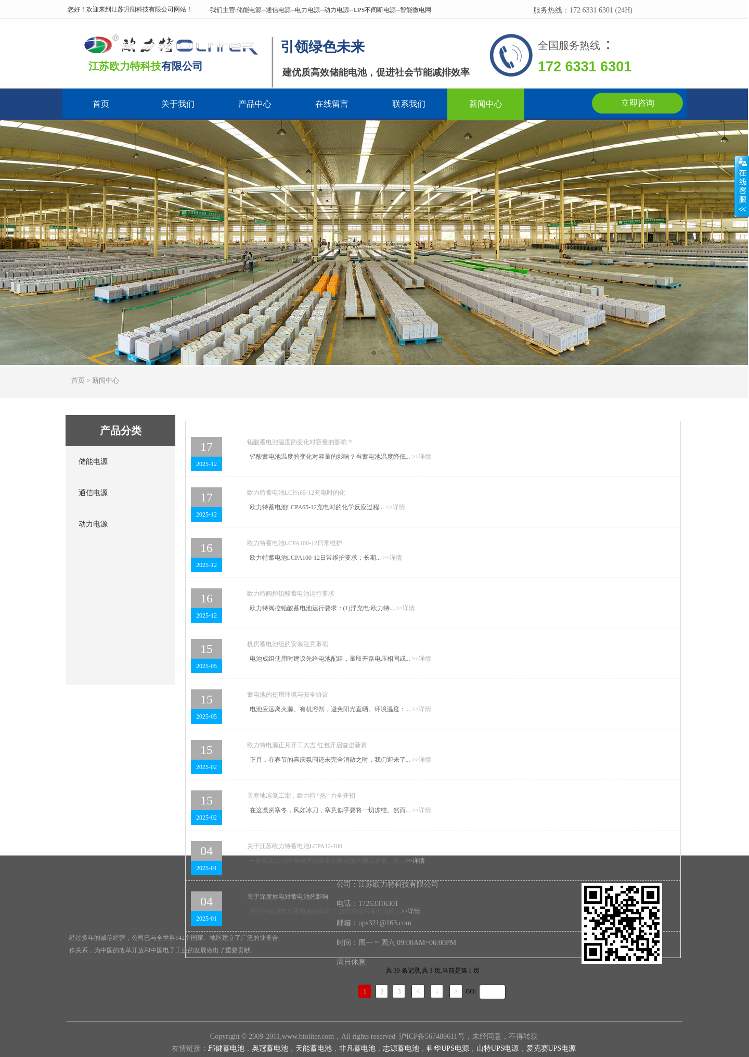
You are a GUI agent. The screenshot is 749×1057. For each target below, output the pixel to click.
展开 (741, 186)
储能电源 (93, 461)
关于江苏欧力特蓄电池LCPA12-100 (295, 846)
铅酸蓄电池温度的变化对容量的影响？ (300, 442)
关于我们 (178, 104)
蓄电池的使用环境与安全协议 (287, 694)
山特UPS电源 (497, 1048)
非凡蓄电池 (357, 1048)
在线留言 (331, 104)
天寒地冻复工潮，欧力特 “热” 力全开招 (301, 795)
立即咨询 (637, 102)
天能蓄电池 (313, 1048)
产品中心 (255, 104)
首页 (101, 104)
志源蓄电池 (401, 1048)
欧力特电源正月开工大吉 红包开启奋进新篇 (307, 745)
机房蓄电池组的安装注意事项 (287, 644)
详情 (422, 456)
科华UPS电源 (448, 1048)
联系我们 (408, 104)
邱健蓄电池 (226, 1048)
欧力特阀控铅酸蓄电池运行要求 (290, 593)
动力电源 (93, 524)
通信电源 (93, 493)
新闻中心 (485, 104)
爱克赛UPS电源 (551, 1048)
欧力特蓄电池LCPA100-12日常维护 (295, 543)
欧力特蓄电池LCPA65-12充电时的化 (296, 492)
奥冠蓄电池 (270, 1048)
